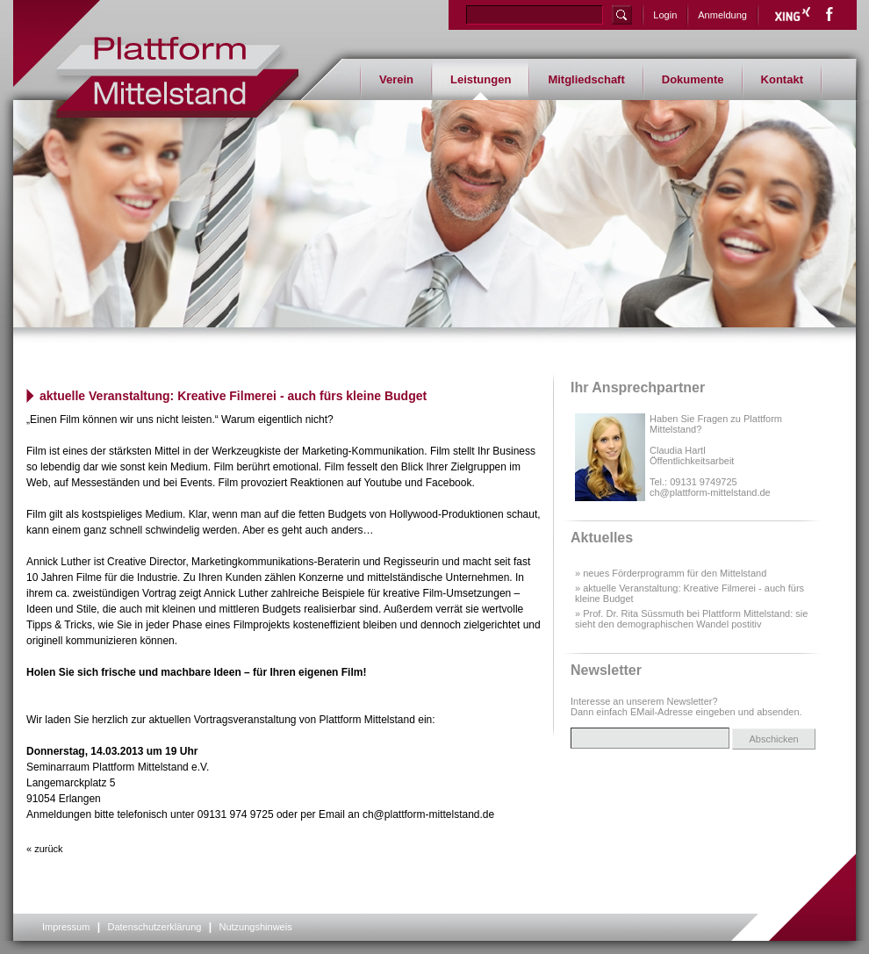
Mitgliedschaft (586, 79)
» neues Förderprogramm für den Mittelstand (670, 573)
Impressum (66, 927)
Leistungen (480, 79)
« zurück (44, 848)
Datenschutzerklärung (154, 927)
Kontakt (782, 79)
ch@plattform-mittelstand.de (710, 492)
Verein (396, 79)
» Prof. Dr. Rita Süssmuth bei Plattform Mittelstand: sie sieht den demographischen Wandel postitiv (691, 618)
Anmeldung (722, 15)
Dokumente (693, 79)
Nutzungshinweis (255, 927)
